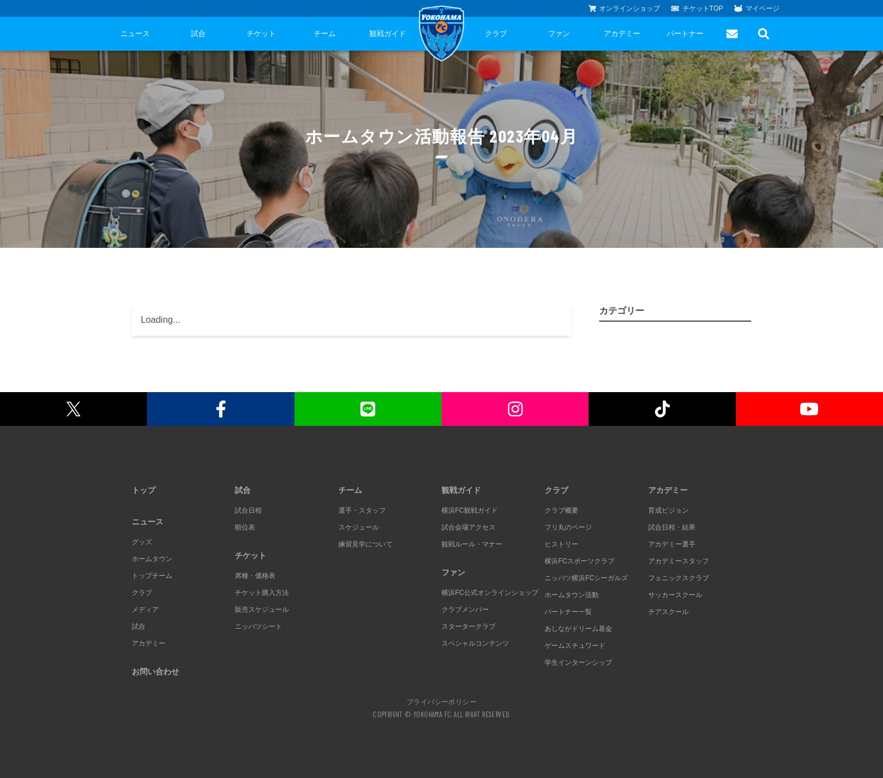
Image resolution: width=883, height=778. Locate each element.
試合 (198, 33)
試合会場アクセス (469, 527)
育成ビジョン (668, 510)
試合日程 (248, 510)
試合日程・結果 (671, 527)
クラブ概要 (561, 510)
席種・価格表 (255, 576)
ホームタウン (152, 559)
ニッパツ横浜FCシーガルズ (586, 578)
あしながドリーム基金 (578, 629)
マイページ (756, 8)
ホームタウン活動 (572, 595)
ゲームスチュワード (575, 646)
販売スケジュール (262, 609)
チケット (261, 33)
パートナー (685, 33)
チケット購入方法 (262, 593)
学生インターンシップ (578, 662)
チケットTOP (697, 8)
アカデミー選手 (671, 544)
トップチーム (152, 576)
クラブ (496, 33)
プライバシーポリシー (441, 701)
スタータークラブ (469, 626)
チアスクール (668, 612)
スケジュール (358, 527)
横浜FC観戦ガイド (470, 510)
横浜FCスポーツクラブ (579, 561)
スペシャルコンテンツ (475, 643)
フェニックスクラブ (678, 578)
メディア (145, 609)
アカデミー (622, 33)
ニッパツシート (258, 626)
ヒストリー (561, 544)
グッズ (142, 542)
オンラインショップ (624, 8)
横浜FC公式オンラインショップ (490, 593)
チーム (325, 33)
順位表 (245, 527)
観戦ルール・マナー (472, 544)
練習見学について (365, 544)
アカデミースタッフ (678, 561)
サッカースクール (675, 595)
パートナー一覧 (568, 612)
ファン (559, 33)
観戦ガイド (387, 33)
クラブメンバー (465, 609)
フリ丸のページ (568, 527)
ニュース (135, 33)
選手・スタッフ (362, 510)
